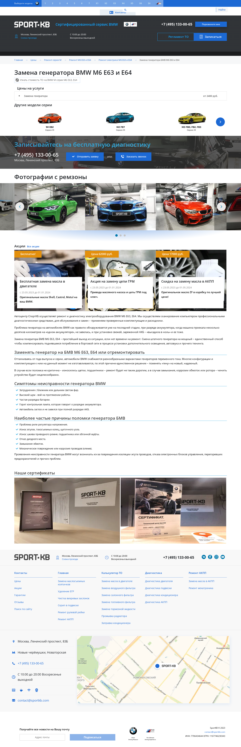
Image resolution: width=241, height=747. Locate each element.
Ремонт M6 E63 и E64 (80, 57)
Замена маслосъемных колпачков (71, 580)
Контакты (211, 9)
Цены (33, 9)
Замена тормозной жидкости (118, 606)
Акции (46, 9)
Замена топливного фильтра (118, 599)
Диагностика (153, 570)
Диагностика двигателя (159, 579)
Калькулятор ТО (65, 9)
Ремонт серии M (52, 57)
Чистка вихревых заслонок (73, 596)
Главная (18, 57)
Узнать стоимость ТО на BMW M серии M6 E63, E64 (48, 77)
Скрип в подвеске (68, 603)
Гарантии (20, 592)
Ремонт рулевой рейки (71, 610)
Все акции (33, 244)
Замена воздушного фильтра (118, 585)
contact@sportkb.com (33, 698)
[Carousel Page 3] (125, 233)
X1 (97, 3)
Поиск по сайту (23, 606)
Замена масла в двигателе (117, 579)
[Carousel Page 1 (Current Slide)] (116, 233)
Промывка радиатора (114, 613)
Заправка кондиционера (116, 620)
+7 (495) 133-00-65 (176, 22)
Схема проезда (29, 35)
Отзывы (19, 599)
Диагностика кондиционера (161, 592)
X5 (132, 3)
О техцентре (87, 9)
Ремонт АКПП (66, 617)
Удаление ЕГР (66, 589)
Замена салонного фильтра (118, 592)
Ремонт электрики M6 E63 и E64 (115, 57)
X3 (114, 3)
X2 (106, 3)
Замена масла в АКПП (201, 579)
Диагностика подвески (158, 585)
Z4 (149, 3)
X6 (140, 3)
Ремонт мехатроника (201, 585)
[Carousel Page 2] (121, 233)
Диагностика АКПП (156, 599)
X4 (123, 3)
